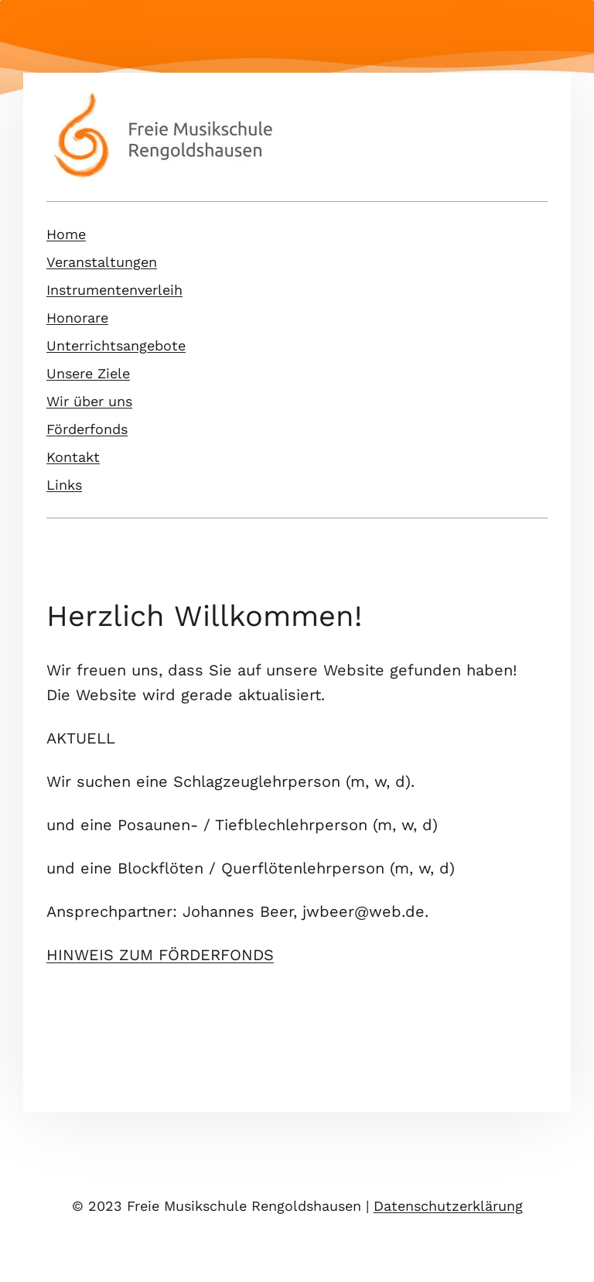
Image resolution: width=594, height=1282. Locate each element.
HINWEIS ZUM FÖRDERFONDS (160, 954)
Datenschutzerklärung (448, 1206)
